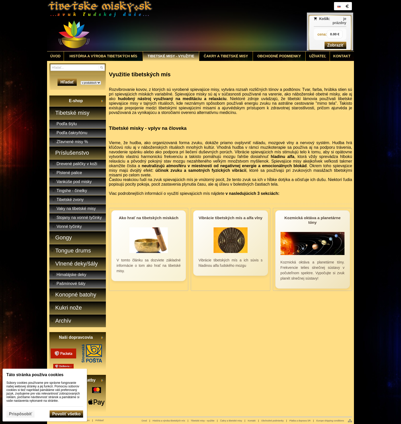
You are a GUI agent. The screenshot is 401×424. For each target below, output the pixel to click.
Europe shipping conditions (330, 420)
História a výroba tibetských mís (169, 420)
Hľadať (67, 82)
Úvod (144, 420)
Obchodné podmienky (272, 420)
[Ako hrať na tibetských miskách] (148, 249)
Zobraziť (335, 45)
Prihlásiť (99, 420)
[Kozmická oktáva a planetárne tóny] (312, 249)
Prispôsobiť (20, 414)
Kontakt (252, 420)
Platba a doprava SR (300, 420)
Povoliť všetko (66, 414)
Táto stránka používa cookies (34, 375)
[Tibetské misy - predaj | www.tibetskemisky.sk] (162, 25)
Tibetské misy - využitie (203, 420)
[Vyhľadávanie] (77, 67)
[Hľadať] (101, 67)
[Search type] (91, 83)
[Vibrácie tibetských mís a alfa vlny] (230, 249)
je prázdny (339, 21)
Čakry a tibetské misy (231, 420)
